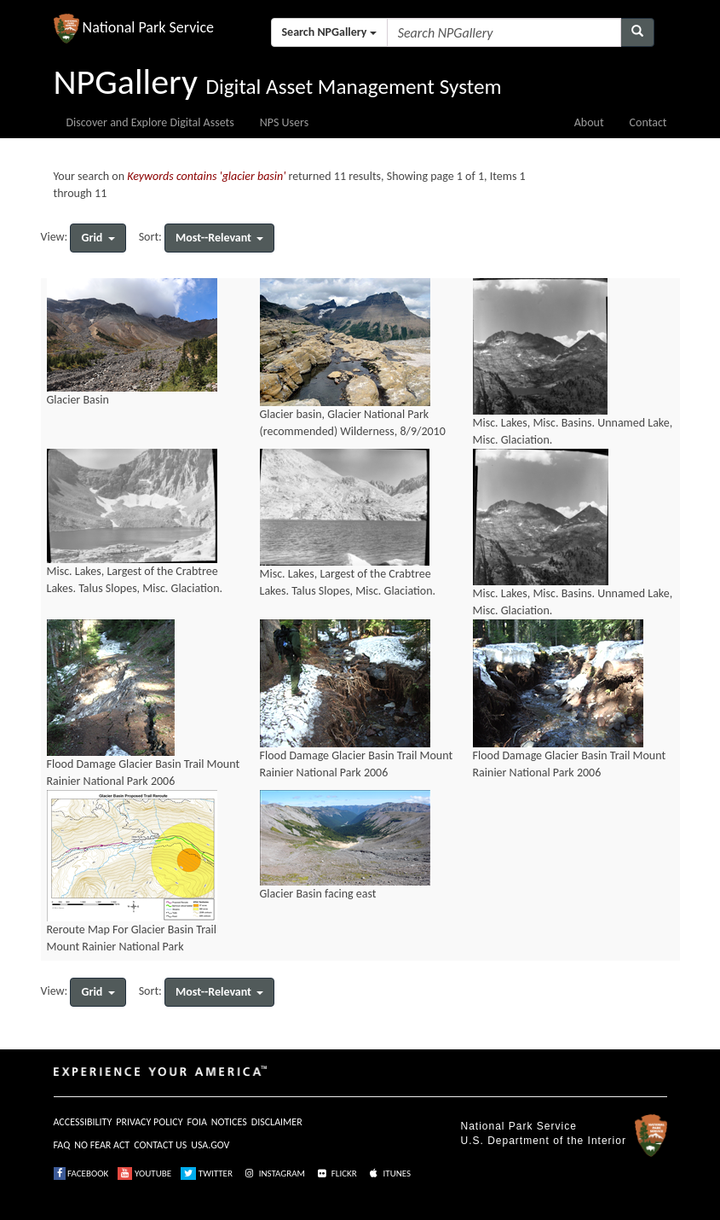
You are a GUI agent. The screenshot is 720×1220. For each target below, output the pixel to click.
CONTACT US (160, 1145)
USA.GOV (210, 1145)
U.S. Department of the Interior (543, 1141)
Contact (648, 122)
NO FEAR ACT (102, 1145)
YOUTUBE (144, 1173)
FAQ (62, 1145)
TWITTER (207, 1173)
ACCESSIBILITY (83, 1122)
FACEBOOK (81, 1173)
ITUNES (388, 1173)
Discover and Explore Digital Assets (150, 122)
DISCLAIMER (276, 1122)
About (589, 122)
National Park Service (519, 1126)
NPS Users (284, 122)
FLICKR (335, 1173)
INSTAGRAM (273, 1173)
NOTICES (229, 1122)
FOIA (197, 1122)
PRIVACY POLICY (149, 1122)
